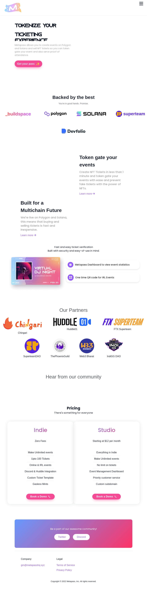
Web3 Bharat (87, 359)
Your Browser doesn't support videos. (103, 54)
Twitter (62, 543)
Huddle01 (72, 332)
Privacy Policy (64, 570)
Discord (81, 543)
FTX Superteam (122, 332)
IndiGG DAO (114, 359)
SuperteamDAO (32, 359)
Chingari (22, 336)
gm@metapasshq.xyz (33, 565)
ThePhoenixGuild (60, 359)
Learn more (87, 196)
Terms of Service (65, 565)
